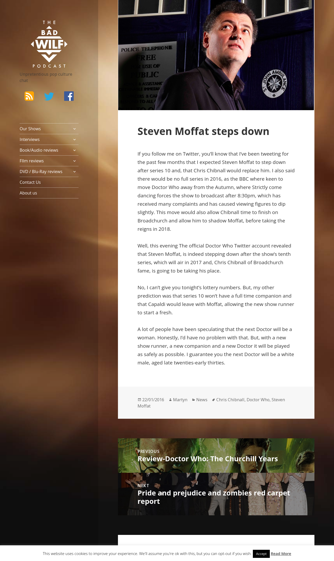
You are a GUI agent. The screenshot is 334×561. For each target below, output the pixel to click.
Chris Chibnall (230, 400)
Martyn (180, 400)
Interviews (30, 139)
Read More (281, 553)
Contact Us (30, 182)
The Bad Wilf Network (42, 28)
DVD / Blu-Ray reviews (41, 171)
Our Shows (30, 129)
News (201, 400)
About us (28, 193)
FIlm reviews (32, 161)
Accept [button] (261, 553)
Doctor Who (258, 400)
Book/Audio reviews (39, 150)
